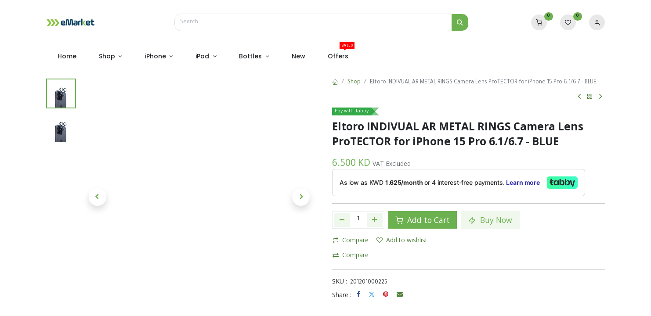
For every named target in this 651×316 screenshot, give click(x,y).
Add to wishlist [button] (401, 240)
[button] (98, 197)
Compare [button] (351, 240)
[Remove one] (342, 220)
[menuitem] (66, 56)
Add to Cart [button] (422, 220)
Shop (354, 82)
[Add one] (375, 220)
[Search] (460, 22)
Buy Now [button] (490, 220)
